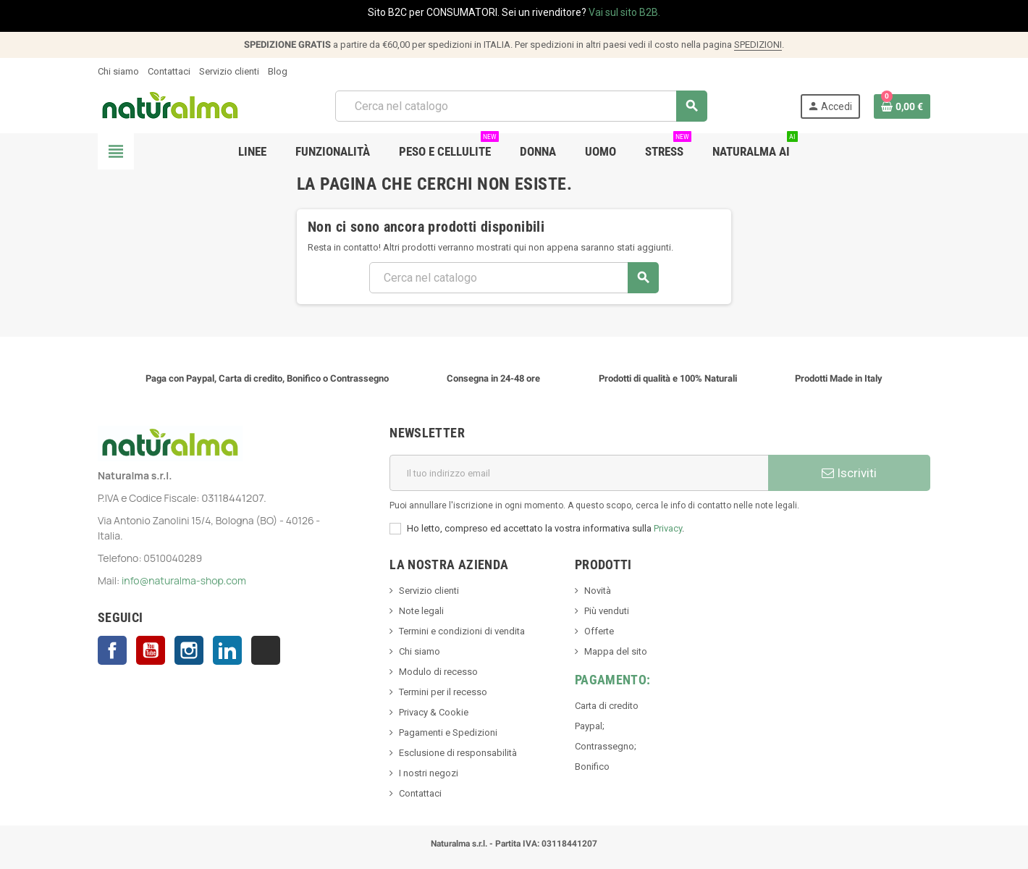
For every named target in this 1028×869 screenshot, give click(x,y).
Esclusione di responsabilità (458, 752)
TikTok (265, 650)
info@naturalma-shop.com (184, 580)
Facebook (112, 650)
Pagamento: (613, 679)
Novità (597, 590)
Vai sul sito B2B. (624, 12)
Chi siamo (118, 71)
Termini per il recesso (443, 692)
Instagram (188, 650)
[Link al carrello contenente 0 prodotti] (902, 106)
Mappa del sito (615, 651)
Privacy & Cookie (433, 712)
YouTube (150, 650)
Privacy (668, 528)
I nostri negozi (428, 773)
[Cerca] (521, 106)
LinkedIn (227, 650)
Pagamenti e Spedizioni (448, 732)
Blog (277, 71)
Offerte (599, 631)
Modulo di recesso (438, 671)
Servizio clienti (229, 71)
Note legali (421, 610)
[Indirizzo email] (578, 473)
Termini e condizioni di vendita (462, 631)
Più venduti (606, 610)
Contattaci (169, 71)
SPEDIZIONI (758, 44)
